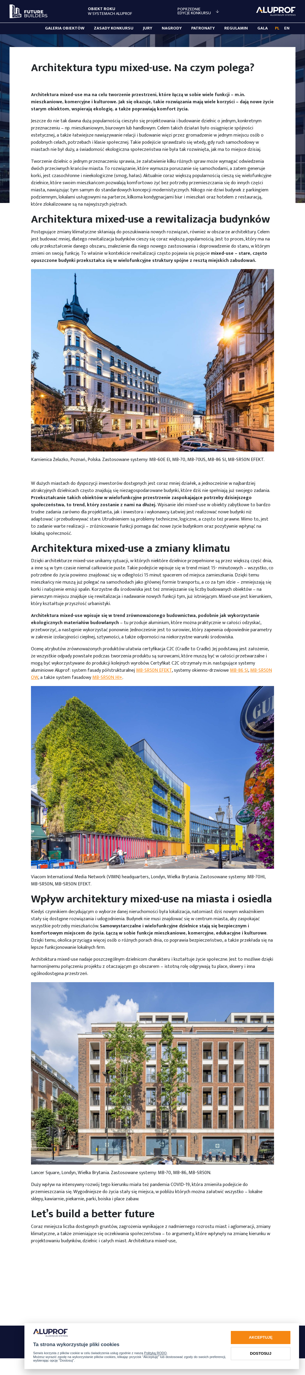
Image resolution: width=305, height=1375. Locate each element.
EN (287, 28)
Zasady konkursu (113, 28)
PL (277, 28)
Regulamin (236, 28)
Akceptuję (261, 1337)
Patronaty (203, 28)
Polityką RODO (155, 1353)
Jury (147, 28)
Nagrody (172, 28)
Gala (262, 28)
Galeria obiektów (64, 28)
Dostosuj (260, 1353)
